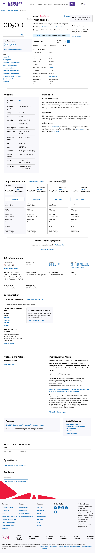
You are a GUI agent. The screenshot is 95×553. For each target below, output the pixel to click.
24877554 (51, 67)
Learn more (80, 129)
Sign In (38, 35)
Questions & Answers (10, 79)
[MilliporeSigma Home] (15, 4)
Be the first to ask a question (15, 465)
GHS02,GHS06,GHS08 (11, 268)
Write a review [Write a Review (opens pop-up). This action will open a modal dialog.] (49, 27)
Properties (6, 57)
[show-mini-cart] (84, 4)
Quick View (14, 199)
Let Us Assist (76, 36)
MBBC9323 (7, 318)
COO (13, 45)
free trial (55, 131)
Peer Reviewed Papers (11, 73)
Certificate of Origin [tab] (35, 299)
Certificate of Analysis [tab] (14, 299)
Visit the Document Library (36, 320)
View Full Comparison (37, 181)
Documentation (8, 68)
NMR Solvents (9, 364)
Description (7, 60)
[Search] (72, 4)
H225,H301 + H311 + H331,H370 (55, 265)
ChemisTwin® (55, 127)
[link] (9, 507)
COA (6, 45)
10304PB (6, 325)
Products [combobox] (31, 4)
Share (67, 16)
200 (20, 101)
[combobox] (51, 4)
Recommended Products (12, 76)
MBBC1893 (7, 320)
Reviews (6, 82)
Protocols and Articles (11, 71)
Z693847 (9, 425)
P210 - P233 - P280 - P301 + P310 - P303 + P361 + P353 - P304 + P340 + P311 (80, 266)
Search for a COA (9, 343)
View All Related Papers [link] (57, 412)
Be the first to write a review (16, 481)
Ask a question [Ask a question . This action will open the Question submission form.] (59, 27)
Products (2, 10)
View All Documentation (13, 49)
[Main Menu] (4, 4)
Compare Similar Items (11, 62)
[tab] (4, 10)
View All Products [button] (47, 250)
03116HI (6, 323)
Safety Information (10, 65)
